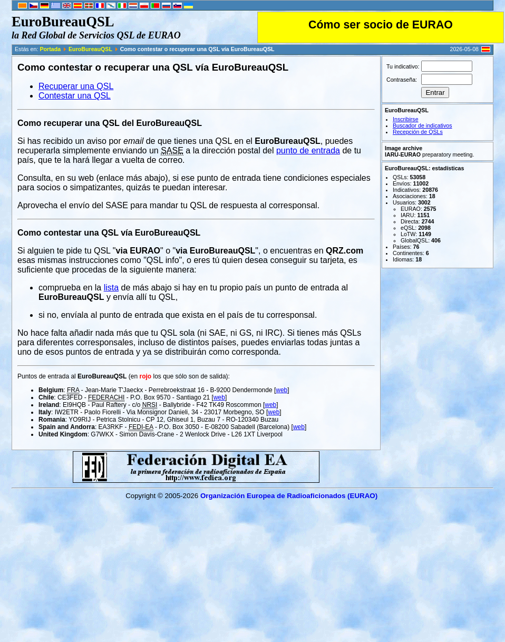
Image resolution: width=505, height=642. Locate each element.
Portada (50, 49)
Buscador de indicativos (422, 125)
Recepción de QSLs (418, 132)
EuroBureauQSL (90, 49)
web (281, 390)
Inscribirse (406, 119)
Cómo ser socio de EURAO (380, 24)
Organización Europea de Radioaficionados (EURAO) (288, 496)
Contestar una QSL (74, 95)
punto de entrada (308, 150)
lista (111, 287)
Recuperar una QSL (75, 86)
